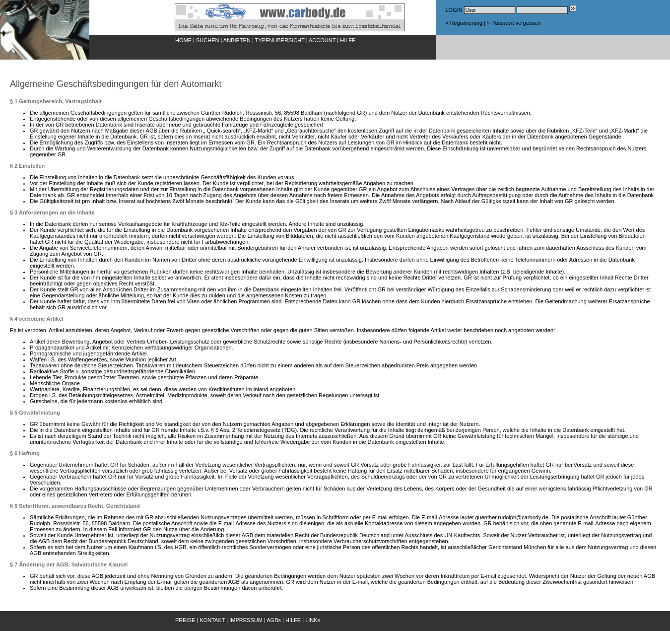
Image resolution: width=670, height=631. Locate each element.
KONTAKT (212, 620)
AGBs (274, 620)
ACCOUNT (322, 40)
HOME (183, 40)
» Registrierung (464, 23)
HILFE (347, 40)
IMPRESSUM (246, 620)
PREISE (185, 620)
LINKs (312, 620)
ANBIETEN (237, 40)
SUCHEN (207, 40)
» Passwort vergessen (513, 23)
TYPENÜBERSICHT (280, 40)
